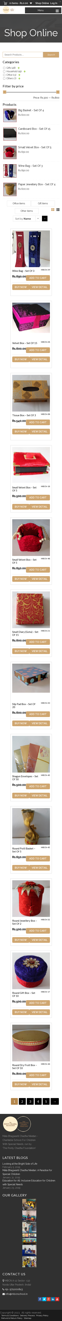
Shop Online (42, 3)
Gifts (11, 68)
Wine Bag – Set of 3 (23, 270)
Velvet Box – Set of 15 (24, 343)
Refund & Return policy (11, 1318)
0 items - (18, 3)
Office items (19, 203)
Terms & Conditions (10, 1315)
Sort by (23, 218)
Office (11, 75)
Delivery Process (27, 1315)
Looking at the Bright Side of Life (19, 1163)
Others (11, 78)
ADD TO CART (38, 277)
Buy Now (21, 287)
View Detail (39, 287)
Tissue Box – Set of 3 (24, 415)
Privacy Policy (42, 1315)
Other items (27, 211)
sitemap (27, 1318)
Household (14, 71)
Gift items (43, 203)
